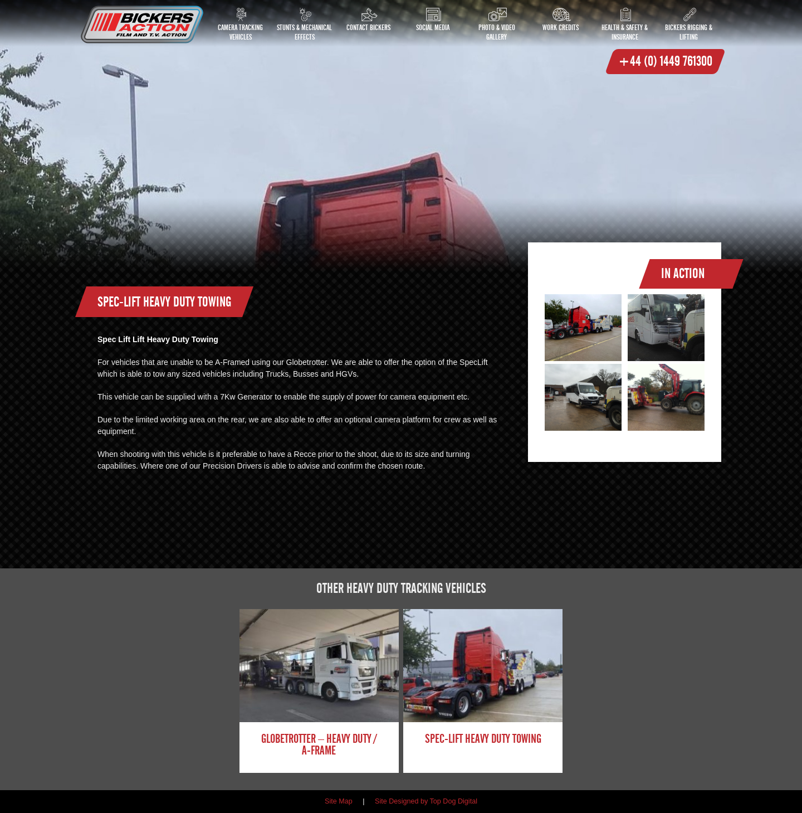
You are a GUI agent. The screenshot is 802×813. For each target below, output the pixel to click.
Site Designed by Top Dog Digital (426, 801)
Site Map (339, 801)
